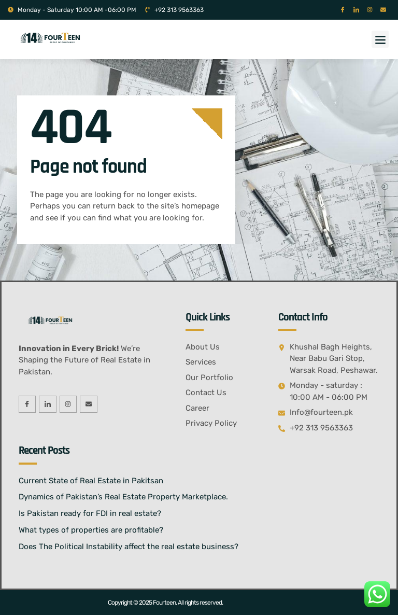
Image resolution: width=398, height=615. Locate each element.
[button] (380, 39)
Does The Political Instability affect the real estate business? (128, 546)
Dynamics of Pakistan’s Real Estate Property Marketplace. (123, 496)
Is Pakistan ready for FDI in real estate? (90, 513)
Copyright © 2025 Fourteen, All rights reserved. (165, 602)
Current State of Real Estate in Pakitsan (91, 480)
